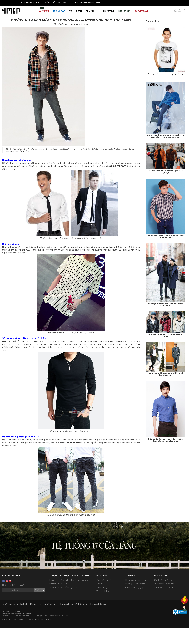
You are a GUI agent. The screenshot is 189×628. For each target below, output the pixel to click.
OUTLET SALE (141, 11)
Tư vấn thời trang (10, 604)
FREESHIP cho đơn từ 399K (86, 2)
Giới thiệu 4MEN (103, 580)
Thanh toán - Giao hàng (165, 584)
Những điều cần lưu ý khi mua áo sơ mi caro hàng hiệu (165, 236)
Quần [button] (79, 11)
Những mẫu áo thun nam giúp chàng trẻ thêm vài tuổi (165, 75)
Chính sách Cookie (98, 604)
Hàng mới (43, 9)
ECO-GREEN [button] (124, 11)
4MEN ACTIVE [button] (107, 11)
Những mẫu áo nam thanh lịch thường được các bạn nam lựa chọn (165, 440)
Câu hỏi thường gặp (134, 587)
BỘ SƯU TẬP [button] (59, 11)
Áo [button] (70, 11)
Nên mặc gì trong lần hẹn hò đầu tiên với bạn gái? (165, 304)
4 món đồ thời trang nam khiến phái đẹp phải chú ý (165, 374)
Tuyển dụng (101, 587)
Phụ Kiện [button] (91, 11)
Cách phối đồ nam (28, 604)
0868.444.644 (63, 584)
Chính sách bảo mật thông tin (73, 604)
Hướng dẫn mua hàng (135, 580)
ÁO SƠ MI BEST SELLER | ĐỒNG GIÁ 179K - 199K (41, 2)
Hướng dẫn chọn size (135, 584)
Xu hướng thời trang (48, 604)
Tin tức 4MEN (102, 591)
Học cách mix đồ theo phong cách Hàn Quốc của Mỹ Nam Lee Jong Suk (165, 136)
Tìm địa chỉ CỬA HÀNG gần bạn (63, 587)
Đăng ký (39, 590)
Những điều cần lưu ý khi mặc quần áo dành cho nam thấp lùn (71, 20)
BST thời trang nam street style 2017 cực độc (165, 172)
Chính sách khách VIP (164, 580)
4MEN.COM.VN (27, 619)
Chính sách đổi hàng (163, 587)
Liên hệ (99, 584)
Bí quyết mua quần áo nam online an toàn (165, 335)
